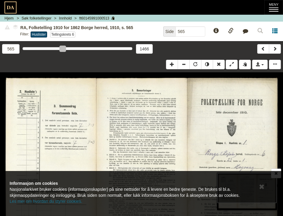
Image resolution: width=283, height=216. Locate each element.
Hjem (9, 18)
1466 (144, 48)
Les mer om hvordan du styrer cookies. (46, 201)
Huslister (39, 34)
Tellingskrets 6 (62, 34)
